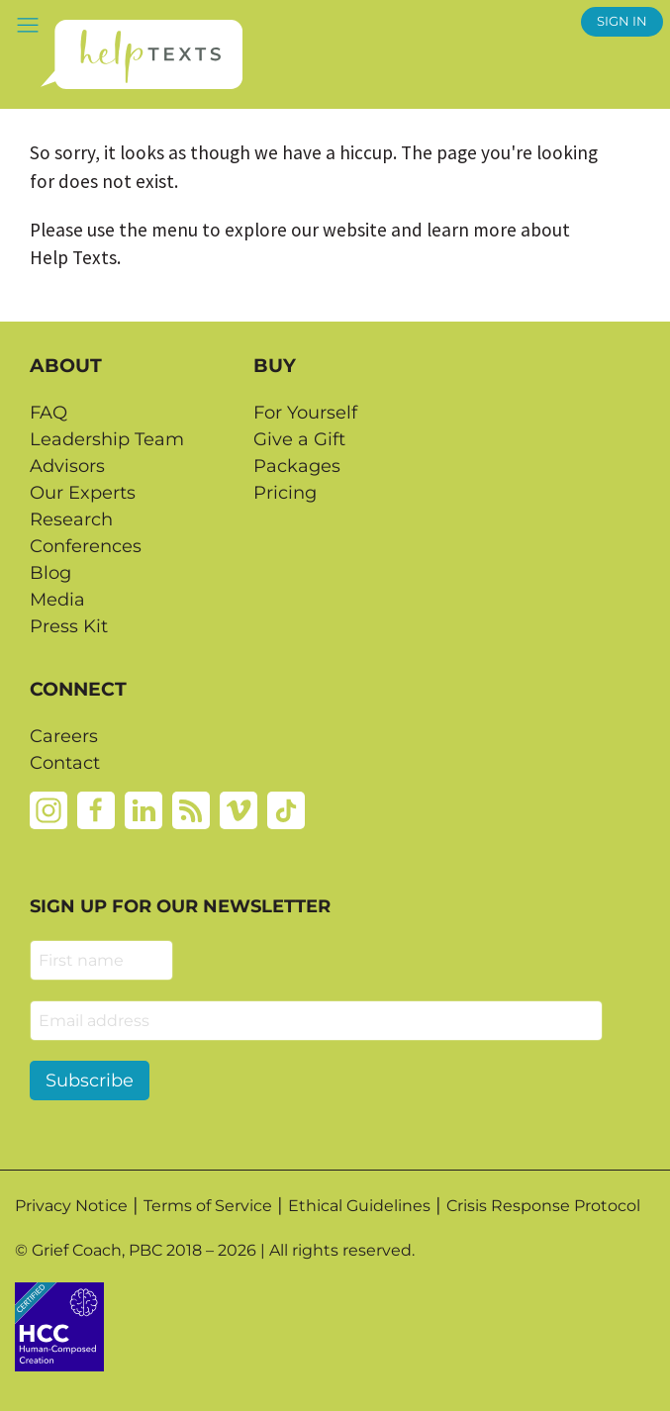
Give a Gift (299, 439)
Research (71, 519)
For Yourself (305, 412)
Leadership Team (107, 439)
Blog (50, 573)
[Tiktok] (286, 809)
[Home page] (141, 54)
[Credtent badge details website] (59, 1325)
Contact (65, 763)
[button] (28, 24)
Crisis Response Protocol (543, 1205)
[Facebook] (96, 809)
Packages (296, 466)
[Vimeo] (238, 809)
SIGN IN (622, 21)
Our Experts (83, 493)
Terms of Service (208, 1205)
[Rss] (191, 809)
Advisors (67, 466)
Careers (64, 736)
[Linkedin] (143, 809)
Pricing (285, 493)
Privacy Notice (71, 1205)
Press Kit (69, 626)
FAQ (48, 412)
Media (57, 600)
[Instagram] (48, 809)
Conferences (86, 546)
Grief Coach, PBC (97, 1250)
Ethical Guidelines (359, 1205)
